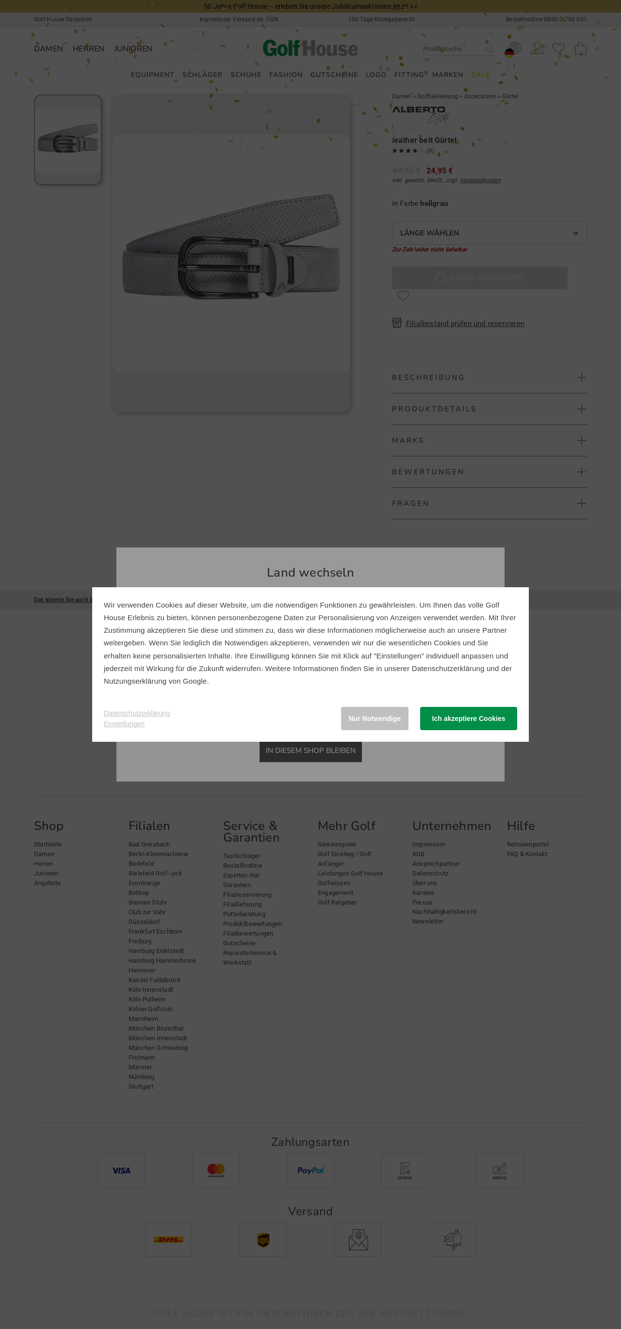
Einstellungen (124, 724)
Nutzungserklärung (135, 681)
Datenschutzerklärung (448, 668)
